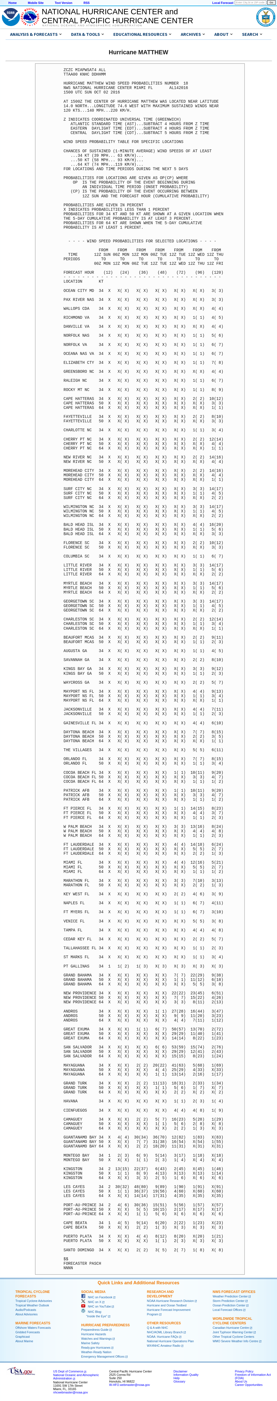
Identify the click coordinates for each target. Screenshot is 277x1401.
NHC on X (91, 1302)
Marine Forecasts (32, 1323)
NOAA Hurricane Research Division (170, 1300)
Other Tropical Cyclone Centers (233, 1336)
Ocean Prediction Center (229, 1305)
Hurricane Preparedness (105, 1325)
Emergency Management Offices (103, 1356)
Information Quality (185, 1374)
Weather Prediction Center (230, 1296)
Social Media (93, 1292)
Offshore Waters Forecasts (33, 1327)
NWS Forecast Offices (234, 1292)
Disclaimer (180, 1371)
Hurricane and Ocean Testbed (166, 1305)
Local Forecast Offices (227, 1309)
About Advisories (26, 1314)
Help (176, 1378)
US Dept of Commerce (68, 1371)
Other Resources (164, 1323)
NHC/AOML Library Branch (165, 1332)
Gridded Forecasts (27, 1332)
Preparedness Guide (95, 1329)
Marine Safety (90, 1343)
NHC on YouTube (96, 1306)
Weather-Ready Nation (96, 1352)
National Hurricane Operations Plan (170, 1341)
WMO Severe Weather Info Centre (235, 1341)
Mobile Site (36, 2)
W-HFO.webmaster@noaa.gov (129, 1384)
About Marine (24, 1341)
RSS (86, 2)
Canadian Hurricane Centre (231, 1327)
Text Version (63, 2)
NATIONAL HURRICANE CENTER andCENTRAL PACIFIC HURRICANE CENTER (117, 16)
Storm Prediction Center (229, 1300)
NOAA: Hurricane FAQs (162, 1336)
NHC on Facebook (96, 1297)
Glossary (179, 1381)
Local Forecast (222, 2)
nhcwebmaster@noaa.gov (70, 1392)
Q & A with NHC (157, 1327)
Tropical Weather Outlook (32, 1305)
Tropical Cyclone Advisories (33, 1300)
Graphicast (22, 1336)
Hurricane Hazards (93, 1334)
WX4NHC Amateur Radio (163, 1345)
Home (12, 2)
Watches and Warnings (96, 1338)
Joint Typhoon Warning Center (233, 1332)
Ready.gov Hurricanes (96, 1347)
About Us (241, 1381)
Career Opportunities (248, 1384)
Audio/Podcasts (25, 1309)
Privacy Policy (244, 1371)
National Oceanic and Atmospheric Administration (92, 25)
